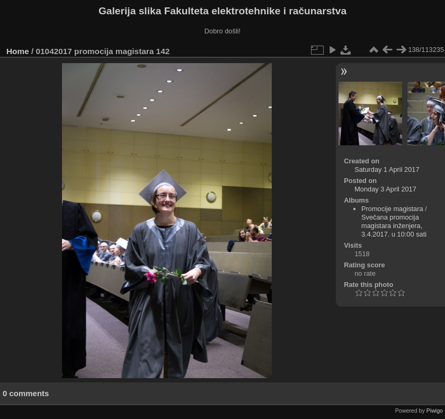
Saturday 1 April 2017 (386, 169)
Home (17, 51)
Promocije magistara (392, 209)
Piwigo (434, 410)
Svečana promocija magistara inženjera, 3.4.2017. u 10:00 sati (393, 225)
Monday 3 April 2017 (385, 189)
